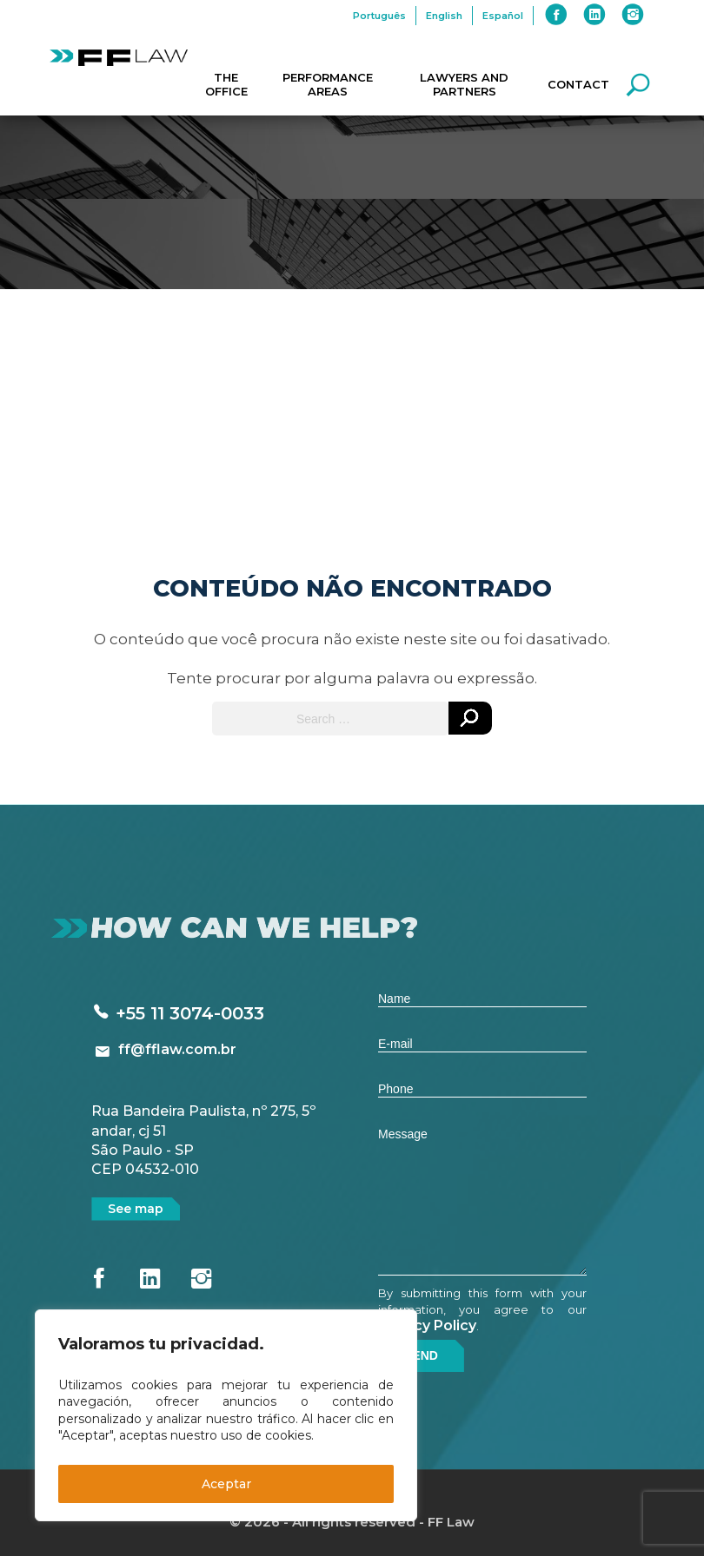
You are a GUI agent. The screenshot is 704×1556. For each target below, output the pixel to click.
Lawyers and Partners (464, 84)
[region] (226, 1415)
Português (379, 16)
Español (502, 16)
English (444, 16)
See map (135, 1208)
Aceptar (226, 1484)
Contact (578, 84)
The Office (226, 84)
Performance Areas (327, 84)
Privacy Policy (427, 1325)
